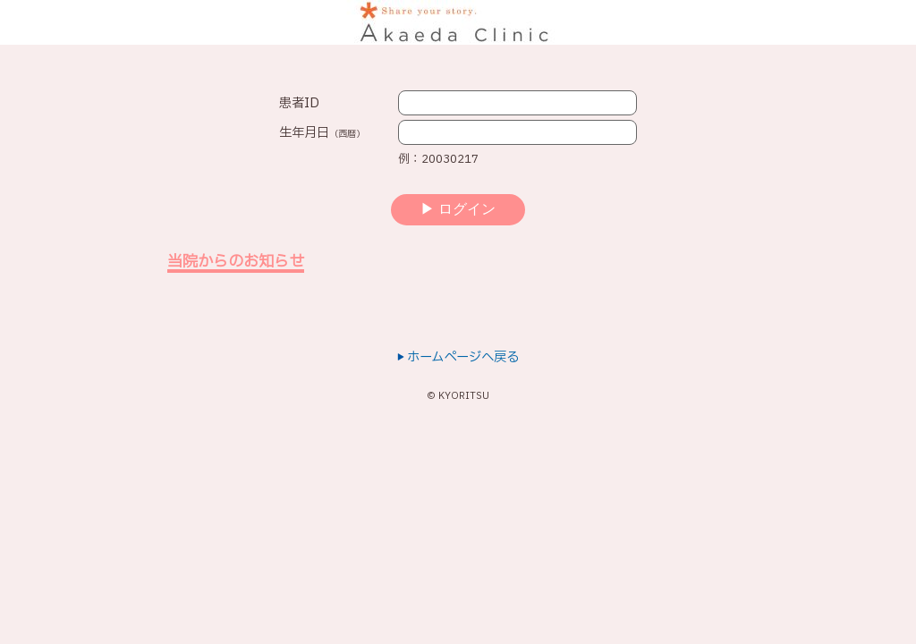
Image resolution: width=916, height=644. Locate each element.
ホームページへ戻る (458, 357)
